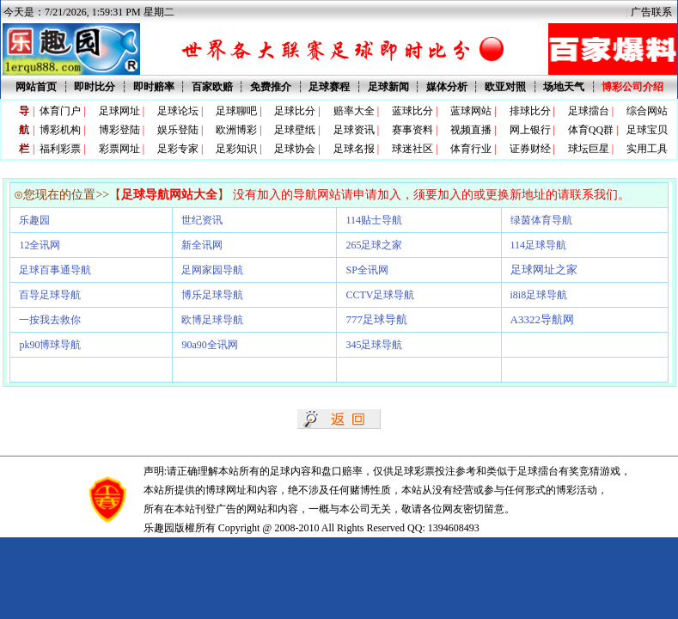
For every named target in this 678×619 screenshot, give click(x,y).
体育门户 (60, 111)
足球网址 (119, 111)
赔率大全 (354, 111)
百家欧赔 (212, 87)
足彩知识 (236, 149)
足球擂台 (588, 111)
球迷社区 (412, 149)
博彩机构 (60, 130)
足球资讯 (354, 130)
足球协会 (294, 149)
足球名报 (354, 149)
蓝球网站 (471, 111)
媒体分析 (446, 87)
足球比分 (294, 111)
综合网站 (647, 111)
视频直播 (471, 130)
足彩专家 (178, 149)
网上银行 (530, 130)
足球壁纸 (294, 130)
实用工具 (647, 149)
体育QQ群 (591, 130)
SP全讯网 (366, 270)
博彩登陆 (119, 130)
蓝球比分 (412, 111)
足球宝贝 (647, 130)
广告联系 (651, 12)
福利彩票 (60, 149)
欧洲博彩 (236, 130)
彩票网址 (119, 149)
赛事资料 (412, 130)
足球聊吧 (236, 111)
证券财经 (530, 149)
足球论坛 (178, 111)
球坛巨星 (588, 149)
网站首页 (36, 87)
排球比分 (530, 111)
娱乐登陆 (178, 130)
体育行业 (471, 149)
